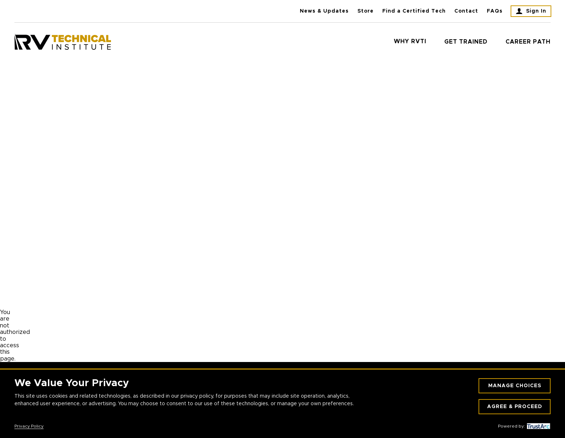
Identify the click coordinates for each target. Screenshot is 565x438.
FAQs (495, 11)
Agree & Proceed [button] (514, 406)
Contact (466, 11)
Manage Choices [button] (514, 385)
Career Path (528, 42)
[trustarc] (537, 426)
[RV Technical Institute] (62, 42)
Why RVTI (410, 41)
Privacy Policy (29, 426)
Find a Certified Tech (414, 11)
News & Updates (324, 11)
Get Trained (466, 42)
